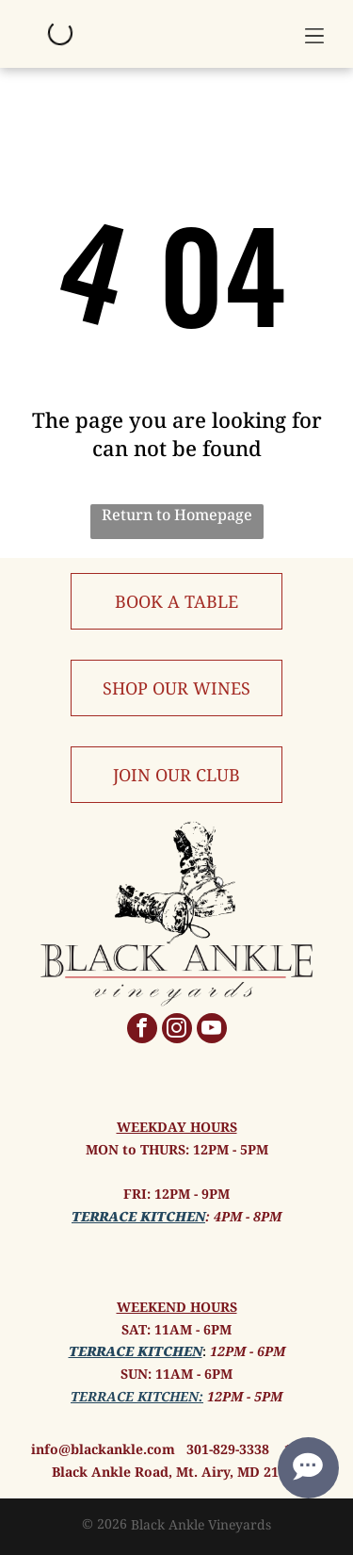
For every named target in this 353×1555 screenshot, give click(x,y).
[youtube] (212, 1030)
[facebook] (142, 1030)
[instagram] (177, 1030)
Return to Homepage (177, 514)
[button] (314, 34)
